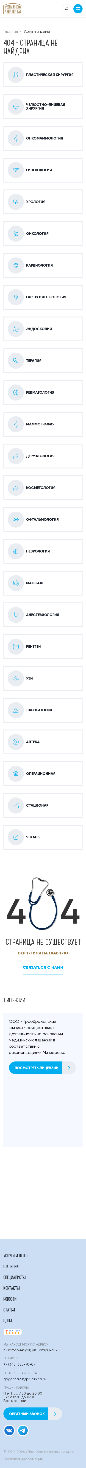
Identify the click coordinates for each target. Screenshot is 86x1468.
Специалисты (14, 1277)
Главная (10, 32)
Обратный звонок (35, 1413)
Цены (7, 1320)
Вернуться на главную (43, 953)
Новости (10, 1299)
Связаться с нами (43, 967)
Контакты (11, 1288)
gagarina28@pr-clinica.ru (24, 1379)
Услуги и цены (15, 1255)
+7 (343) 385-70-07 (19, 1364)
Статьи (9, 1310)
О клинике (11, 1266)
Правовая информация (23, 1459)
